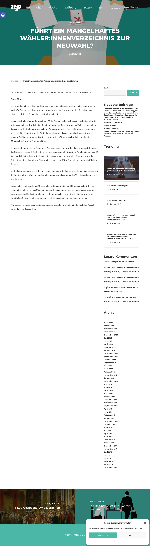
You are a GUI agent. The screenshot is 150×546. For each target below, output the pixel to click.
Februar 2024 (110, 332)
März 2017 (108, 458)
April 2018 (108, 434)
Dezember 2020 (111, 381)
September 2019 (111, 406)
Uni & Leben (75, 23)
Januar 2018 (109, 443)
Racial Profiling (110, 125)
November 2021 (110, 375)
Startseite (15, 81)
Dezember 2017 (110, 446)
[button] (3, 15)
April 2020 (108, 390)
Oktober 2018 (109, 424)
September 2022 (111, 363)
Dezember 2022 (111, 353)
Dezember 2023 (111, 335)
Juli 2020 (108, 384)
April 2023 (108, 344)
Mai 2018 (107, 430)
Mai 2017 (107, 455)
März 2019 (108, 412)
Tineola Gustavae (112, 128)
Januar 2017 (109, 464)
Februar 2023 (109, 347)
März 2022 (108, 369)
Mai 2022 (108, 366)
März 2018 (108, 437)
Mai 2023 (108, 341)
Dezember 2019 (110, 400)
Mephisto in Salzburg (113, 122)
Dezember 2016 (110, 467)
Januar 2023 (109, 350)
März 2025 (108, 323)
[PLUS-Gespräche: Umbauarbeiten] (37, 506)
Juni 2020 (108, 387)
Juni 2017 (108, 452)
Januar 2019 (109, 418)
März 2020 (108, 393)
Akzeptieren (103, 535)
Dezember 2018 (110, 421)
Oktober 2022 (110, 360)
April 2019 (108, 409)
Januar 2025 (109, 326)
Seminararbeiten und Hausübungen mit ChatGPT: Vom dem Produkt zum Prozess (121, 134)
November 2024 (111, 329)
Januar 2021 (109, 378)
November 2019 (110, 403)
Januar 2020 (109, 397)
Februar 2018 (109, 440)
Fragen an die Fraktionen (123, 262)
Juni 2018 (108, 427)
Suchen (107, 88)
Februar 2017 (109, 461)
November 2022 (111, 356)
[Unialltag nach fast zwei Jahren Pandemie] (112, 506)
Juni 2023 (108, 338)
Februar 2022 (109, 372)
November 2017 (110, 449)
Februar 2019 (109, 415)
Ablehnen (132, 535)
